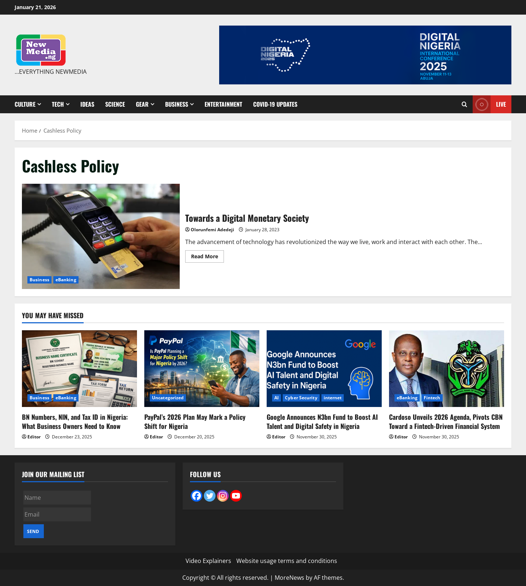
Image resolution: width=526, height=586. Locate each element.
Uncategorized (168, 398)
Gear (142, 104)
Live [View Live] (489, 104)
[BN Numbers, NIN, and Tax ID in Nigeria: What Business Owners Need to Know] (79, 368)
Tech (58, 104)
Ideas (87, 104)
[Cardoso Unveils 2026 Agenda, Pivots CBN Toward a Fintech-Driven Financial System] (446, 368)
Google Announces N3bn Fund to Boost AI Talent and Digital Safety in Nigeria (322, 421)
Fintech (432, 398)
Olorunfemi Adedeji (212, 230)
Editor (34, 437)
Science (115, 104)
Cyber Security (301, 398)
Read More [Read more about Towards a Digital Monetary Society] (207, 257)
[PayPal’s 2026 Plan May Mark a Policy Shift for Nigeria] (201, 368)
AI (276, 398)
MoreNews (289, 578)
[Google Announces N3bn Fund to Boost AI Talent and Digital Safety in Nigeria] (324, 368)
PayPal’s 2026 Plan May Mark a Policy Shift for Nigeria (194, 421)
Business (176, 104)
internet (333, 398)
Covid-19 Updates (275, 104)
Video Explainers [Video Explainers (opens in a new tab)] (208, 561)
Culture (25, 104)
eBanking (66, 280)
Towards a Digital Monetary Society (101, 236)
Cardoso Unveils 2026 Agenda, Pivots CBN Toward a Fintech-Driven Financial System (446, 421)
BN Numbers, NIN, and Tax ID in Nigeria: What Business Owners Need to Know (75, 421)
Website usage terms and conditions (286, 561)
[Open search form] (464, 104)
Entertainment (223, 104)
